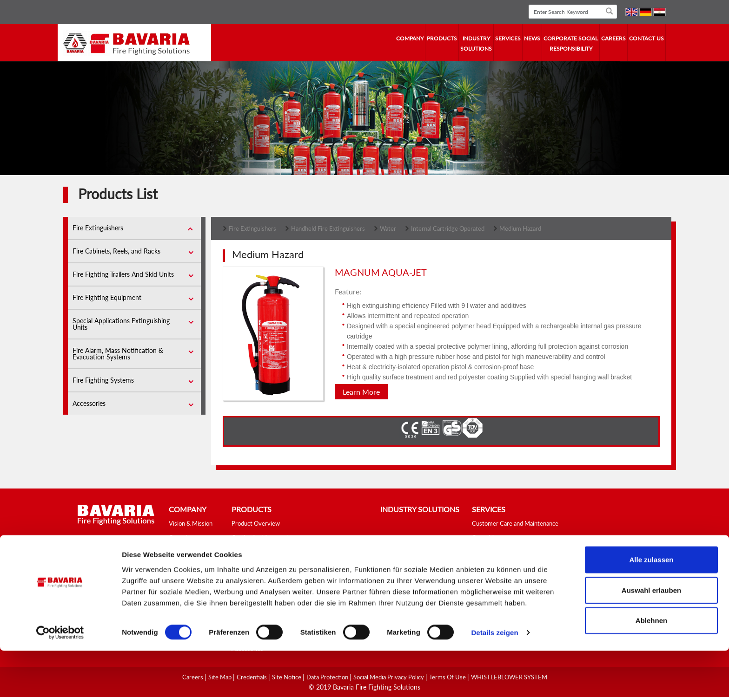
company (410, 38)
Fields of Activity (191, 565)
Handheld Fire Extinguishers (328, 228)
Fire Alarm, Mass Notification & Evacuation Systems (118, 353)
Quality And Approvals (261, 537)
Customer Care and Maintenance (515, 523)
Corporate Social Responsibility (570, 43)
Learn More (361, 391)
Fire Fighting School (498, 551)
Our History (184, 551)
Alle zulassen (651, 606)
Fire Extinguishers (98, 228)
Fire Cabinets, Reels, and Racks (116, 251)
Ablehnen (651, 667)
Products (442, 38)
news (532, 38)
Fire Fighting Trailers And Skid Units (123, 274)
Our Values (183, 579)
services (508, 38)
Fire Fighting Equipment (107, 297)
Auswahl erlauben (651, 636)
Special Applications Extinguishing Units (121, 324)
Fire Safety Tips (492, 565)
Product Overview (256, 523)
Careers (613, 38)
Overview (182, 537)
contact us (646, 38)
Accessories (89, 403)
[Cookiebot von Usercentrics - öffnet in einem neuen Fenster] (60, 679)
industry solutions (476, 43)
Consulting (486, 537)
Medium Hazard (520, 228)
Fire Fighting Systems (103, 380)
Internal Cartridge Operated (447, 228)
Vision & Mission (190, 523)
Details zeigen (494, 679)
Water (388, 228)
